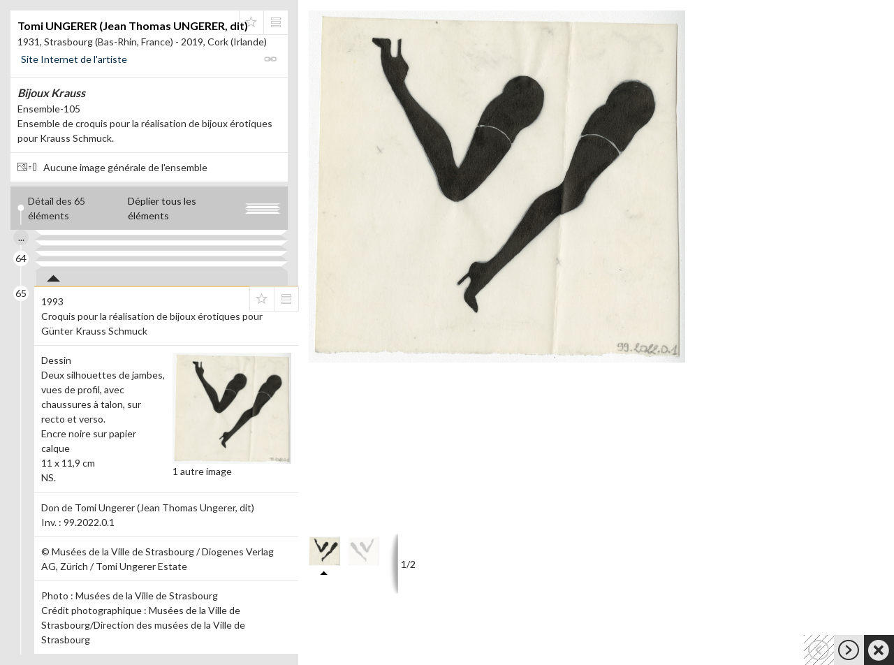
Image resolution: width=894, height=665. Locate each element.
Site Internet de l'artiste (74, 59)
